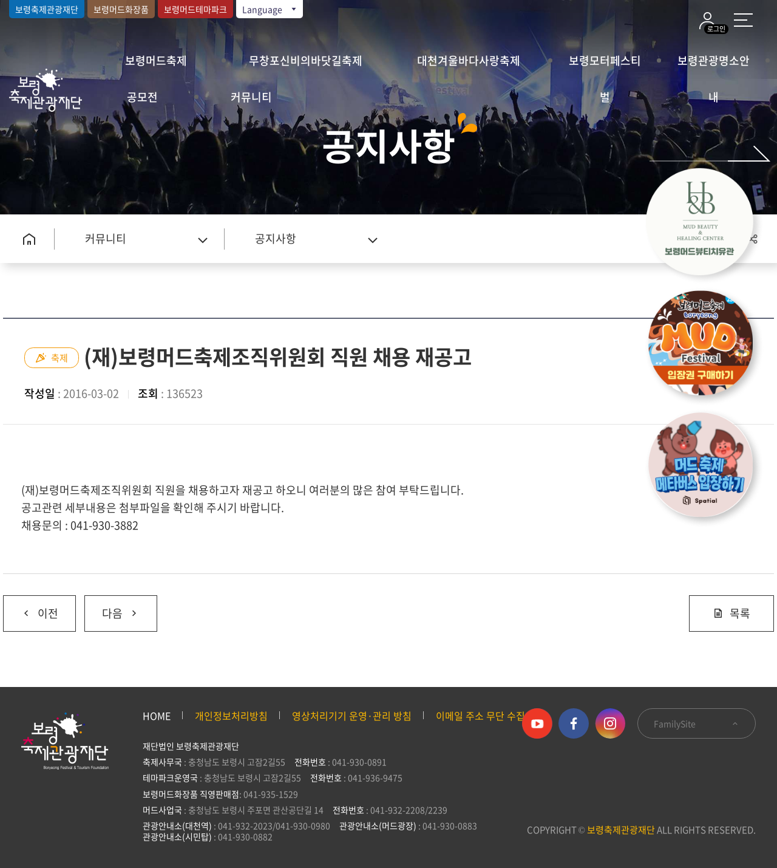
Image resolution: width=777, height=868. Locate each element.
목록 (731, 613)
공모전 (142, 97)
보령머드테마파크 (195, 9)
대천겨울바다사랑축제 (468, 60)
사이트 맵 (743, 20)
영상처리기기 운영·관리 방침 (352, 715)
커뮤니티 (251, 97)
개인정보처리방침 (231, 715)
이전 (30, 608)
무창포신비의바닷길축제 (305, 60)
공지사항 (275, 238)
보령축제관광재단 (46, 9)
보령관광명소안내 (713, 65)
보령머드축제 (156, 60)
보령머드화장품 (121, 9)
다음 (112, 608)
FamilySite (696, 723)
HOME (157, 715)
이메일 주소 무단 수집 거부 (491, 715)
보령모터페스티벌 (605, 65)
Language (270, 9)
